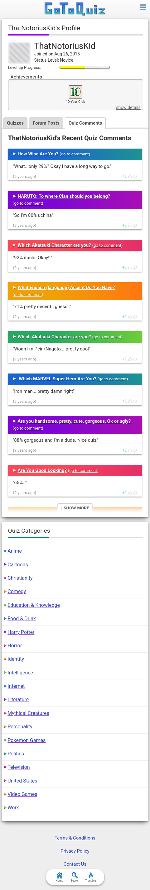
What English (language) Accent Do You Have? (66, 287)
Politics (15, 754)
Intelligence (20, 673)
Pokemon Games (26, 740)
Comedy (16, 591)
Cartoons (17, 565)
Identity (15, 659)
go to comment (75, 154)
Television (18, 767)
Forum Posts (46, 123)
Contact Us (75, 864)
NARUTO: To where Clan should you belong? (64, 196)
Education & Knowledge (33, 605)
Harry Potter (20, 632)
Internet (16, 686)
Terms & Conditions (75, 838)
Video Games (22, 794)
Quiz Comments (85, 123)
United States (22, 781)
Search (75, 877)
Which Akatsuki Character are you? (54, 245)
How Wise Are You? (38, 154)
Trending (90, 877)
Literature (18, 699)
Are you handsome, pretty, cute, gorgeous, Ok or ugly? (74, 421)
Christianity (19, 578)
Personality (19, 727)
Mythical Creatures (28, 713)
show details (128, 107)
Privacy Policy (74, 851)
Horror (14, 646)
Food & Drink (21, 618)
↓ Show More (74, 508)
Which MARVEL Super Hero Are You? (57, 379)
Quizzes (15, 123)
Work (13, 808)
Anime (14, 551)
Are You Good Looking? (42, 470)
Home (59, 877)
